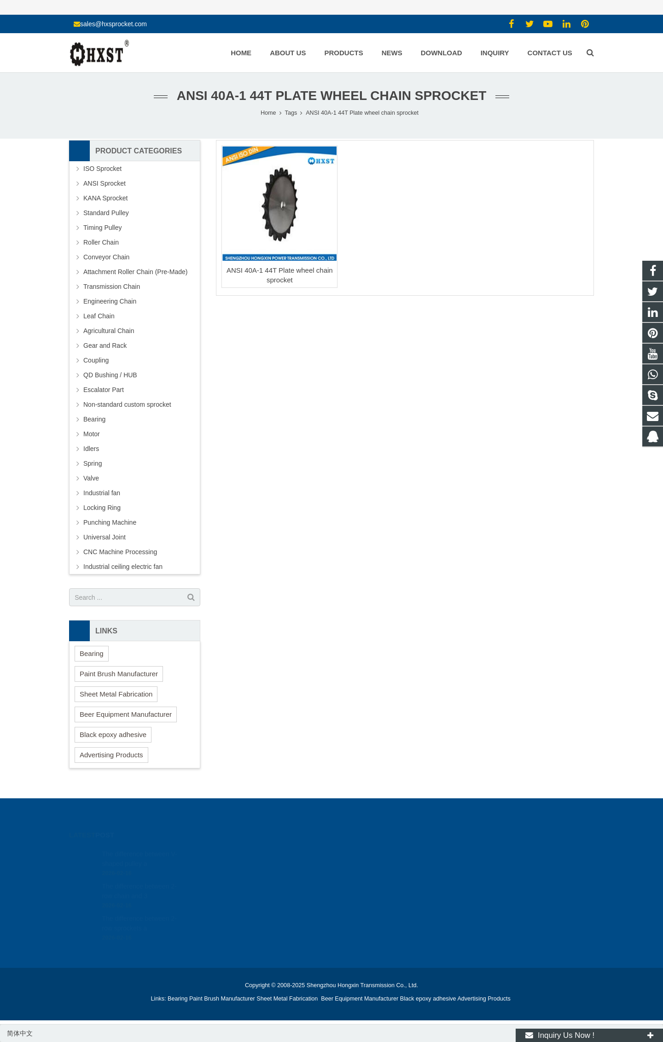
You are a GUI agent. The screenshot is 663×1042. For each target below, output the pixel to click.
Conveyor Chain (106, 257)
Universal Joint (104, 537)
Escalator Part (103, 389)
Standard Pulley (106, 213)
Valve (91, 478)
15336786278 (364, 867)
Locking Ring (102, 507)
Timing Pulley (102, 227)
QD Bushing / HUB (110, 375)
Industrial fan (101, 493)
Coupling (96, 360)
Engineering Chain (109, 301)
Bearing (94, 419)
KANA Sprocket (105, 198)
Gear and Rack (105, 345)
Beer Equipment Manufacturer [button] (126, 714)
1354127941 (363, 853)
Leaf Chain (99, 316)
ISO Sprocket (102, 168)
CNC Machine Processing (120, 552)
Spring (92, 463)
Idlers (91, 448)
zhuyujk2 (357, 893)
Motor (91, 434)
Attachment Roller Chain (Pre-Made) (135, 271)
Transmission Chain (111, 286)
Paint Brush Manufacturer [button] (119, 674)
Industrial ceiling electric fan (123, 566)
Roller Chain (101, 242)
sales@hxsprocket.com (113, 24)
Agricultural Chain (108, 330)
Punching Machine (109, 522)
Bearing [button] (92, 653)
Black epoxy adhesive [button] (113, 734)
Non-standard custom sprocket (127, 404)
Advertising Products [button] (111, 755)
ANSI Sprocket (104, 183)
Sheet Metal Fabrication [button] (116, 694)
